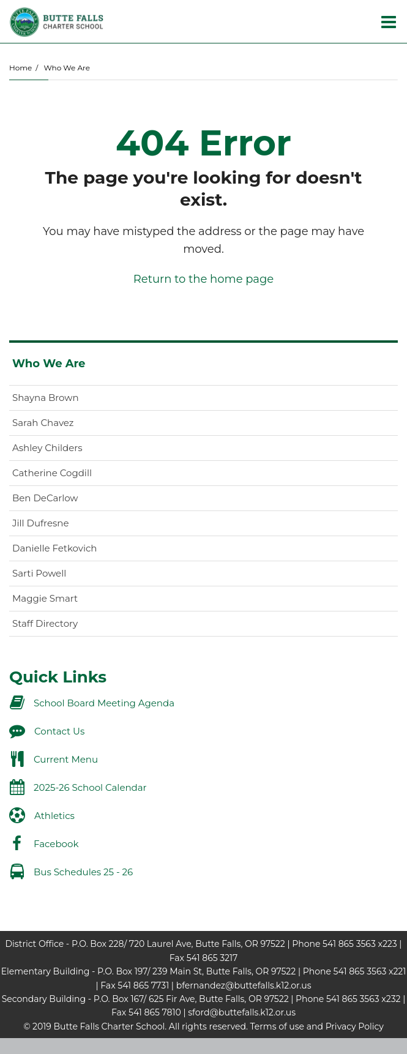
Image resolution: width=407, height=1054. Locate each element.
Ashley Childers (47, 448)
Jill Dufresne (40, 523)
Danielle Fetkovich (54, 548)
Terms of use (277, 1026)
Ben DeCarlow (45, 498)
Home (20, 67)
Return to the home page (203, 279)
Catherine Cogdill (52, 473)
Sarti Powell (39, 573)
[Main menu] (388, 21)
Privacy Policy (355, 1026)
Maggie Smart (45, 598)
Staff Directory (45, 623)
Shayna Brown (45, 397)
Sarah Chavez (42, 422)
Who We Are (66, 67)
